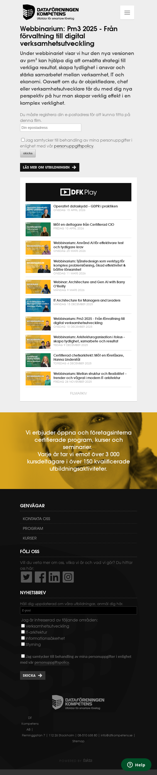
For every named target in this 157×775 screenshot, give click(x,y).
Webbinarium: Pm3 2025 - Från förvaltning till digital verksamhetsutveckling (78, 323)
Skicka (29, 675)
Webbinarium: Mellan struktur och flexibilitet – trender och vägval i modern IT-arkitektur (78, 378)
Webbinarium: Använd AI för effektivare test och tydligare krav (78, 247)
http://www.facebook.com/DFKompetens (40, 577)
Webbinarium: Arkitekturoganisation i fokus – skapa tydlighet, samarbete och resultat (78, 341)
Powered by (75, 761)
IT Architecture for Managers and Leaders (78, 305)
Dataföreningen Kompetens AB (50, 12)
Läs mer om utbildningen (46, 167)
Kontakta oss (36, 518)
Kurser (30, 538)
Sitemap (78, 741)
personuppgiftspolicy (73, 146)
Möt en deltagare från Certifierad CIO (78, 229)
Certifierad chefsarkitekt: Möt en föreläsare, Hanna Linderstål (78, 360)
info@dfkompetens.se (117, 735)
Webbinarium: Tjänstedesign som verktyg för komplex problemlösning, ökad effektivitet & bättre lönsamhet (78, 267)
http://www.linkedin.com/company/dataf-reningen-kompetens (54, 577)
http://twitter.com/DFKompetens (26, 577)
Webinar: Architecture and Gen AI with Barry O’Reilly (78, 287)
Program (33, 528)
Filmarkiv (78, 393)
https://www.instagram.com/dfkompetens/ (68, 577)
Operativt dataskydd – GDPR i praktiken (78, 211)
